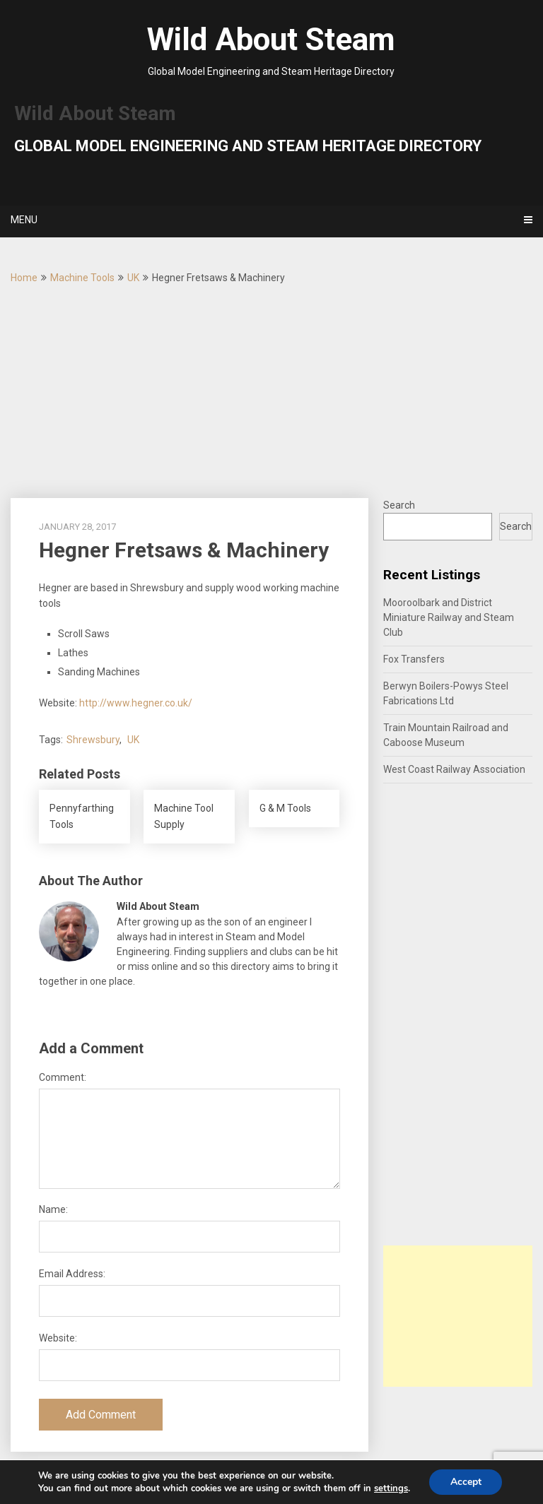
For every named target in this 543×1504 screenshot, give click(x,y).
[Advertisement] (271, 392)
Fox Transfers (414, 659)
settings (390, 1488)
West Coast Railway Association (454, 769)
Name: (53, 1209)
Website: (58, 1338)
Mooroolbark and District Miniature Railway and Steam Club (448, 617)
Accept (465, 1481)
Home (24, 277)
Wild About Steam (271, 39)
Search (399, 505)
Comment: (62, 1077)
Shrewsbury (92, 739)
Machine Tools (82, 277)
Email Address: (72, 1273)
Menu (24, 219)
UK (133, 277)
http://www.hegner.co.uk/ (135, 703)
